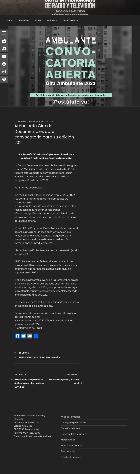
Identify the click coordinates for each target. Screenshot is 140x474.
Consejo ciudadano (70, 428)
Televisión (24, 20)
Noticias (52, 20)
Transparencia (70, 20)
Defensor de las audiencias (74, 434)
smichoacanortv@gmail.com (37, 436)
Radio (38, 20)
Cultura (24, 353)
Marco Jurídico (68, 439)
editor (49, 121)
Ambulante (26, 357)
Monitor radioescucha (71, 445)
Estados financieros (70, 457)
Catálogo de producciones (74, 422)
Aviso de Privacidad (70, 416)
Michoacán (53, 357)
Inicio (10, 20)
